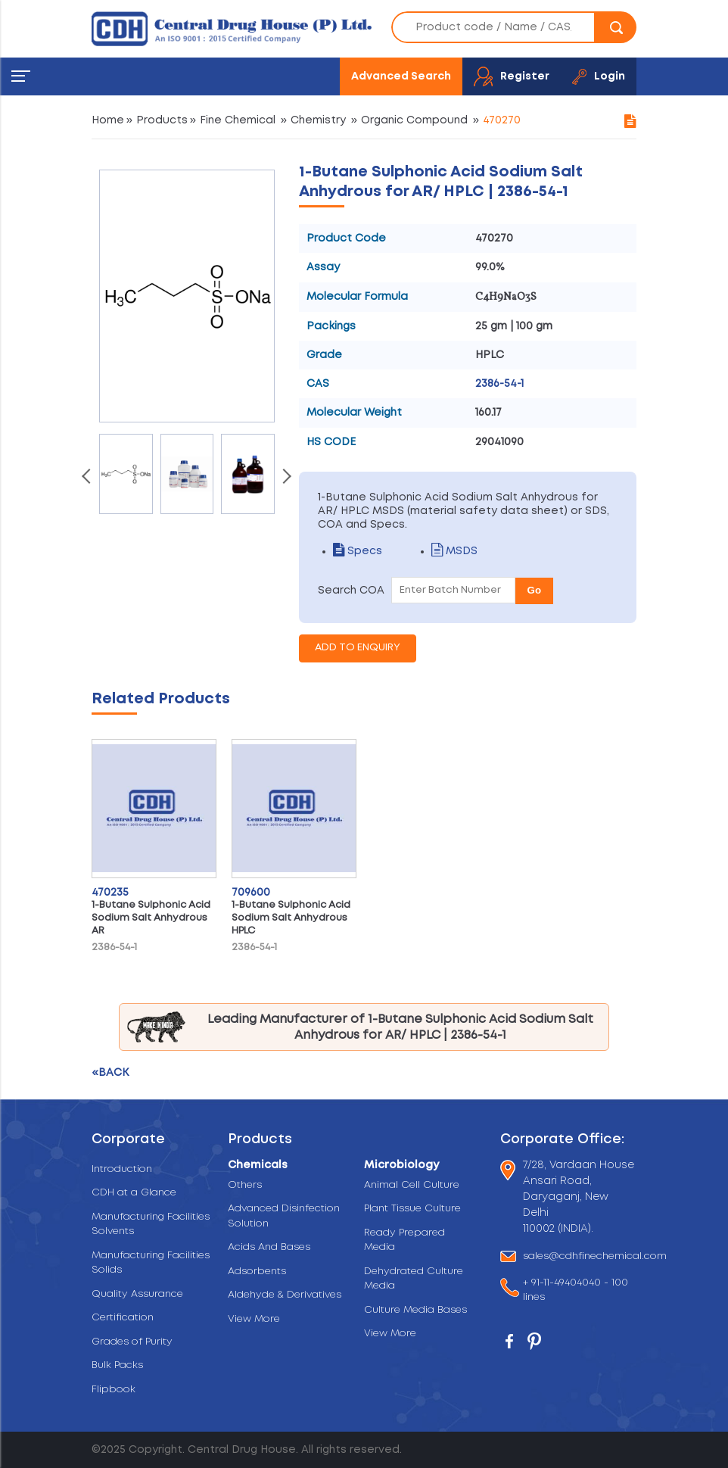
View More (254, 1319)
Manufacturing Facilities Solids (151, 1263)
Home (108, 120)
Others (245, 1185)
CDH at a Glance (134, 1193)
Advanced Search (401, 76)
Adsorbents (257, 1271)
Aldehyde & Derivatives (284, 1295)
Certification (123, 1318)
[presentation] (88, 477)
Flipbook (113, 1390)
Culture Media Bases (415, 1310)
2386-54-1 (499, 384)
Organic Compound (414, 120)
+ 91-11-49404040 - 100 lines (575, 1290)
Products (162, 120)
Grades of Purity (132, 1342)
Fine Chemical (237, 120)
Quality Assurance (137, 1294)
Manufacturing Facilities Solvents (151, 1224)
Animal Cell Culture (411, 1185)
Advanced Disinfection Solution (284, 1216)
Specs (357, 551)
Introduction (122, 1169)
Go (534, 590)
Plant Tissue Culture (412, 1209)
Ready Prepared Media (404, 1240)
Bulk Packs (117, 1365)
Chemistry (318, 120)
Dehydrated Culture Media (413, 1279)
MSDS (454, 551)
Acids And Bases (269, 1247)
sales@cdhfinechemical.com (595, 1256)
